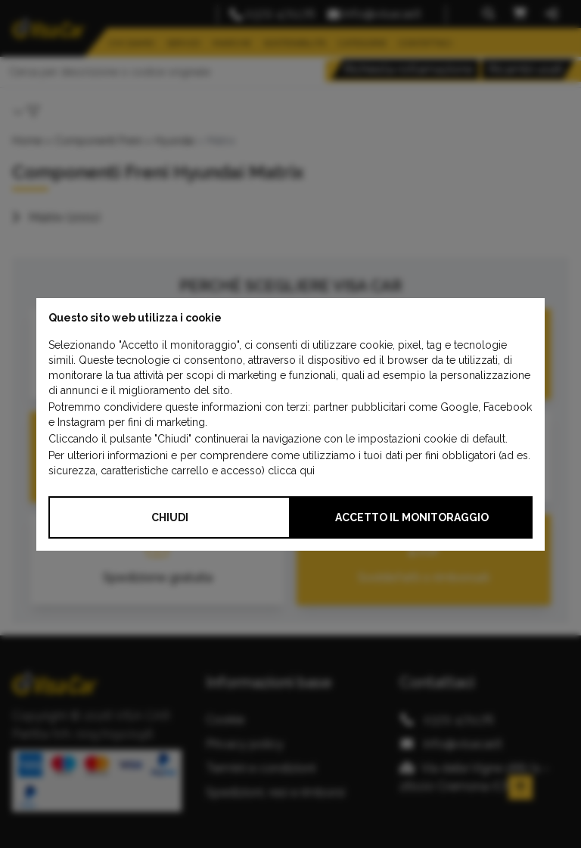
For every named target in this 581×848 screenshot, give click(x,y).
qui (307, 470)
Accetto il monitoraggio (412, 517)
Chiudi (169, 517)
